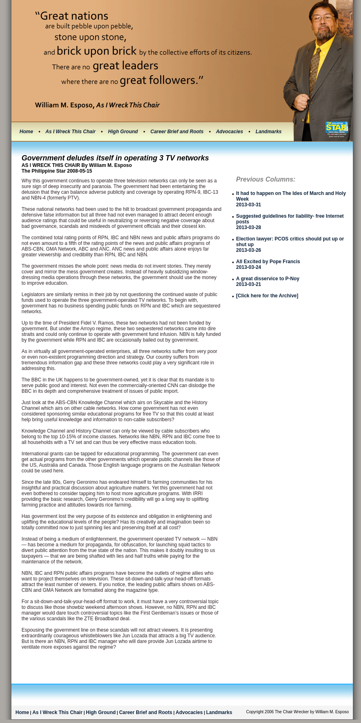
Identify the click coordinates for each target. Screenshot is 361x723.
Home (26, 131)
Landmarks (269, 131)
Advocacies (230, 131)
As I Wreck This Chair (71, 131)
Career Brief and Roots (177, 131)
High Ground (123, 131)
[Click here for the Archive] (267, 296)
